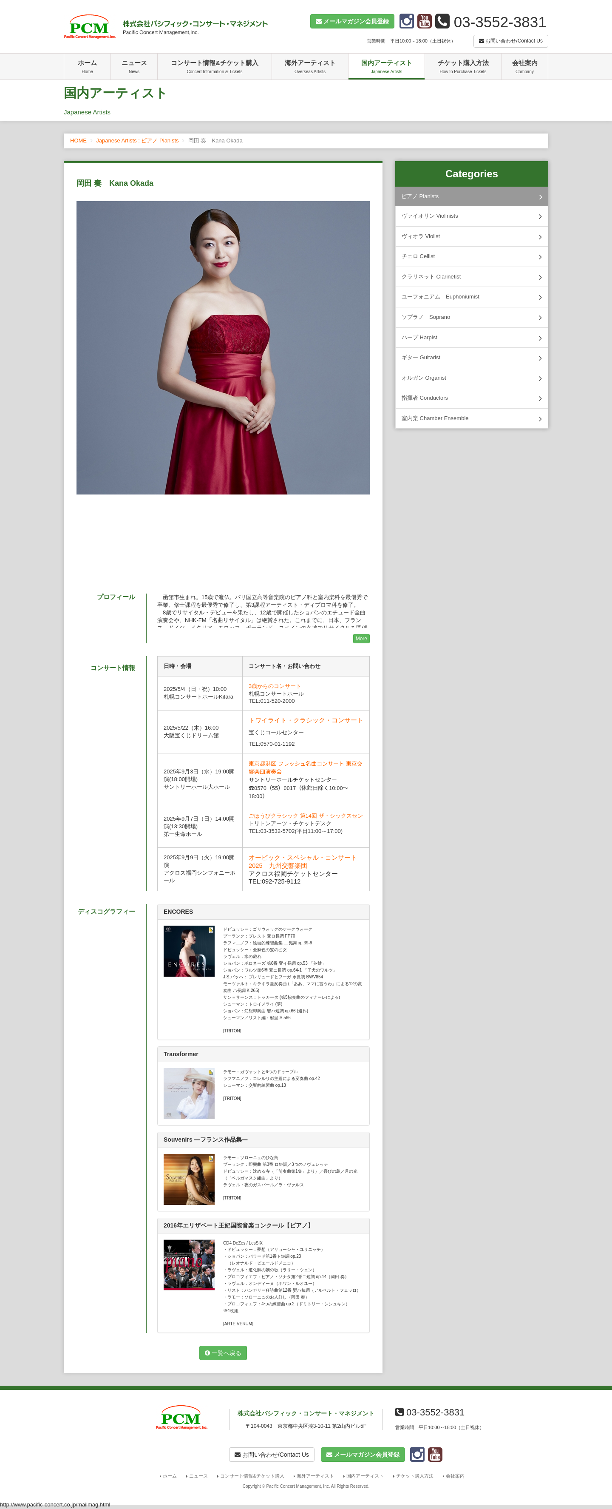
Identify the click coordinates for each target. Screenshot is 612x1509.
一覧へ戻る (223, 1353)
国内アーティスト (386, 67)
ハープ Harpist (472, 338)
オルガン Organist (472, 378)
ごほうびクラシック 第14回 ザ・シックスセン (306, 816)
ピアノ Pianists (471, 197)
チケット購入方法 (463, 67)
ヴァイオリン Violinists (472, 216)
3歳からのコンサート (275, 686)
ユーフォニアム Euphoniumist (472, 297)
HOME (78, 140)
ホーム (87, 67)
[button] (352, 21)
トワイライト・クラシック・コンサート (306, 720)
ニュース (134, 67)
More (361, 639)
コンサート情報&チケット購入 (215, 67)
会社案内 (525, 67)
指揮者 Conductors (472, 398)
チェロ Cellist (472, 257)
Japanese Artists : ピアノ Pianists (137, 140)
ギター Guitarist (472, 358)
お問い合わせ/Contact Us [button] (511, 41)
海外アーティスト (310, 67)
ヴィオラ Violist (472, 237)
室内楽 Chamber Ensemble (472, 419)
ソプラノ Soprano (472, 317)
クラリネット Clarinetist (472, 277)
